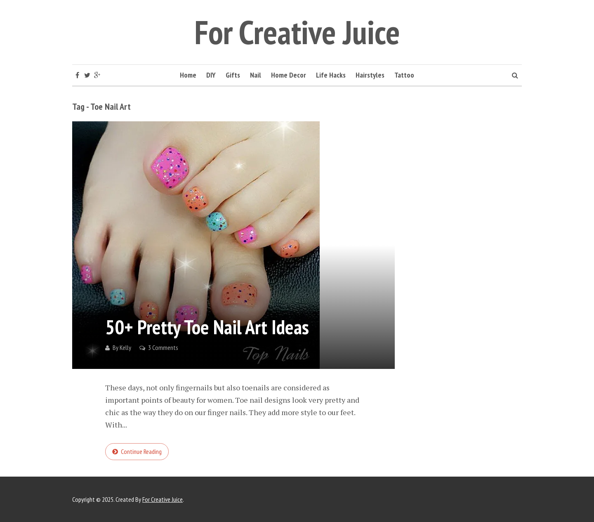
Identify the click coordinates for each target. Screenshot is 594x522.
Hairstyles (370, 75)
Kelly (125, 347)
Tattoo (404, 75)
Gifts (233, 75)
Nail (255, 75)
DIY (211, 75)
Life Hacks (331, 75)
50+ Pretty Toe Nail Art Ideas (207, 327)
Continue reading (141, 451)
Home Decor (288, 75)
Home (188, 75)
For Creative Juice (297, 32)
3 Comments (163, 347)
